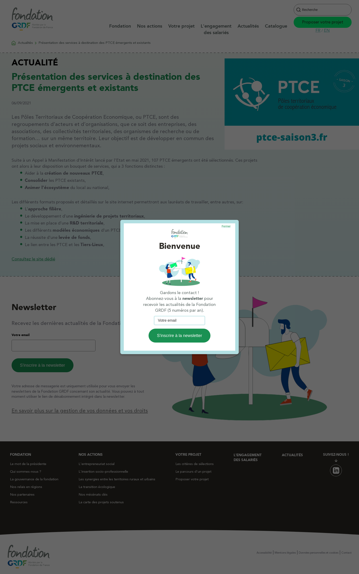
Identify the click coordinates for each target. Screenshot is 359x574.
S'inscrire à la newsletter (179, 335)
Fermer (226, 226)
